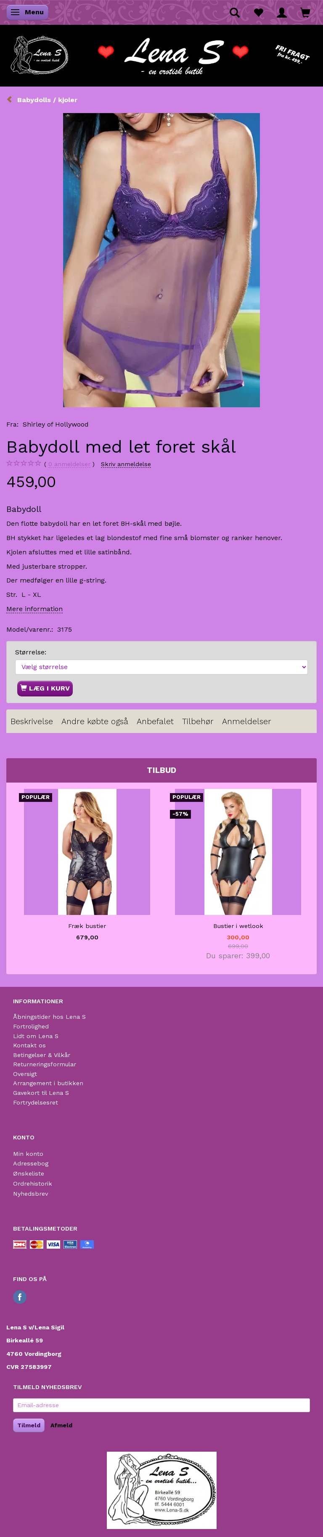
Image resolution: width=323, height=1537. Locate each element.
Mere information (34, 609)
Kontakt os (29, 1045)
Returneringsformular (44, 1064)
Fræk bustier (87, 926)
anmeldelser (69, 464)
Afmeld (61, 1425)
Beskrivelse (32, 721)
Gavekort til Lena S (41, 1092)
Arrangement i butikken (48, 1083)
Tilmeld (28, 1425)
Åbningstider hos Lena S (49, 1016)
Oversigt (25, 1073)
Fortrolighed (31, 1026)
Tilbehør (198, 721)
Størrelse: (30, 652)
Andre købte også (94, 721)
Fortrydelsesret (35, 1102)
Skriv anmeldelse (126, 464)
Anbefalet (155, 721)
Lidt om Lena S (35, 1036)
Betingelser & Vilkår (41, 1055)
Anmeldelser (246, 721)
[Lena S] (161, 52)
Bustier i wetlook (238, 926)
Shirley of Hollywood (56, 424)
